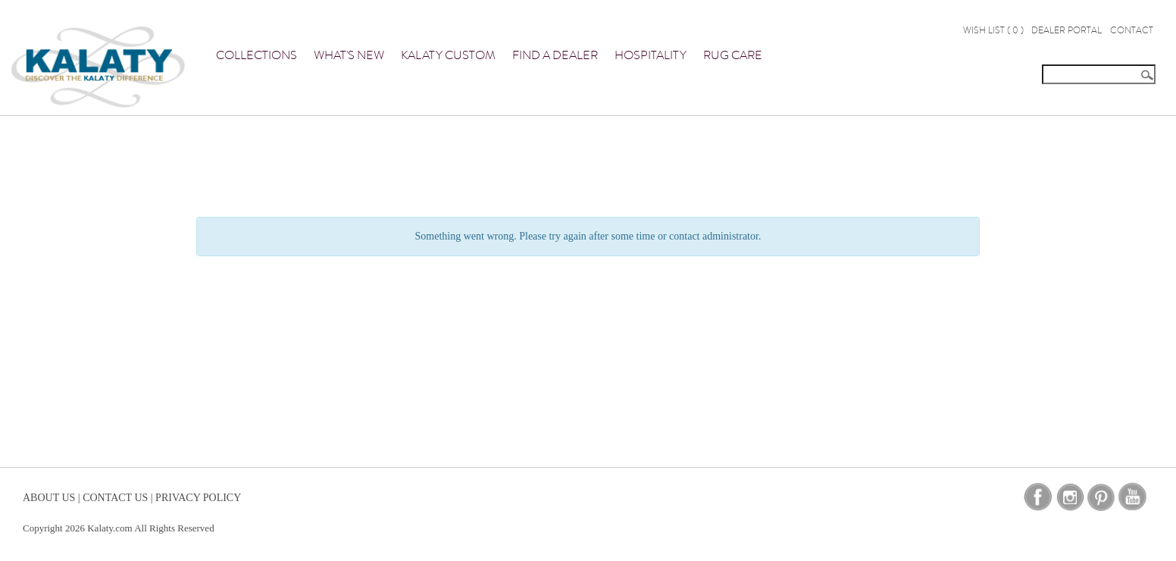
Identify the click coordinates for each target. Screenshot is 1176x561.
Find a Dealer (555, 55)
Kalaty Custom (448, 55)
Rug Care (732, 55)
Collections (256, 55)
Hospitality (651, 55)
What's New (349, 55)
